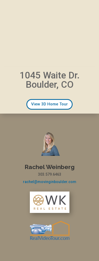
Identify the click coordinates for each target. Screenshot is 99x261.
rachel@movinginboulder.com (49, 182)
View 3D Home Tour (49, 104)
